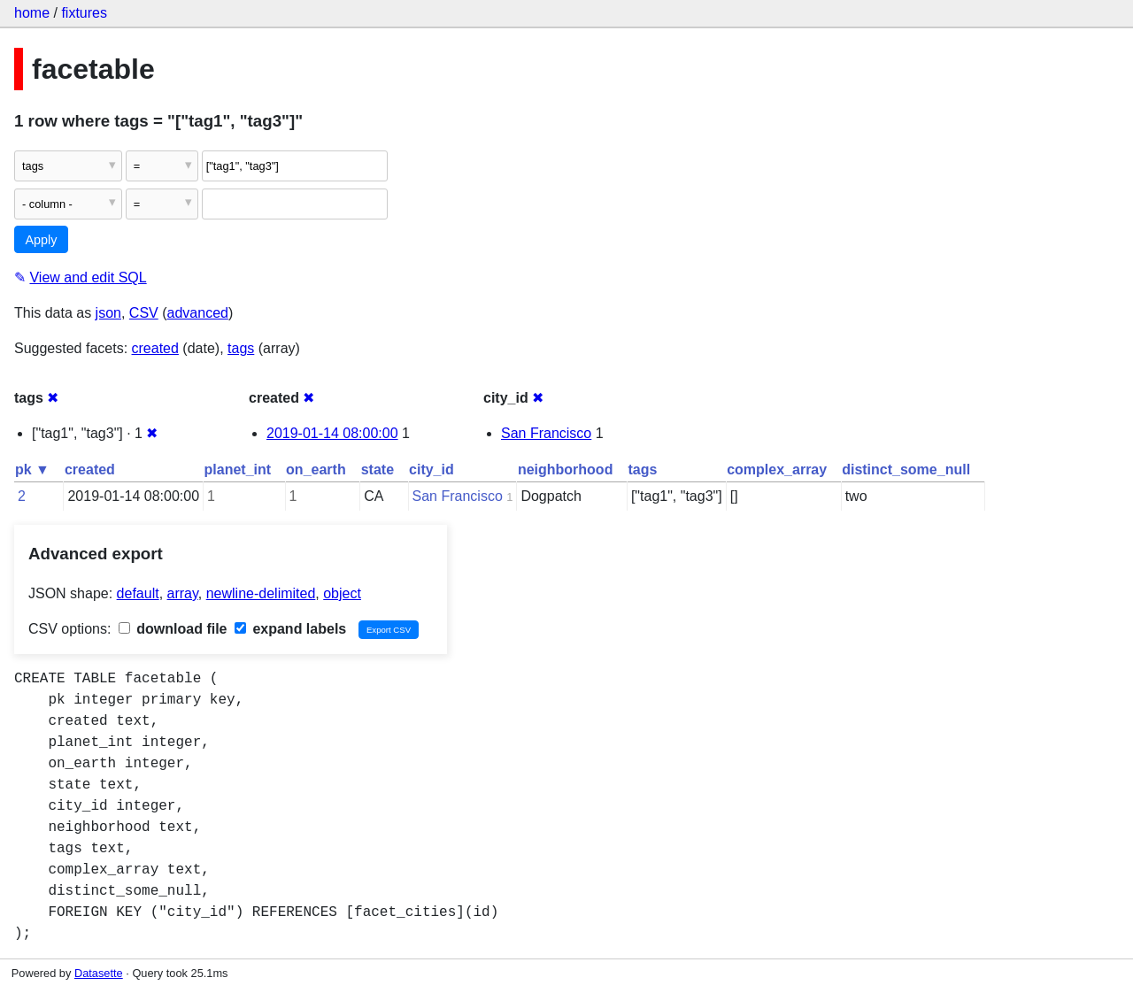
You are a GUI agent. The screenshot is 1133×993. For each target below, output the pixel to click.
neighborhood (565, 469)
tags (240, 348)
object (342, 593)
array (182, 593)
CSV (143, 312)
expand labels (290, 628)
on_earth (316, 469)
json (108, 312)
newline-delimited (261, 593)
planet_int (238, 469)
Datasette (98, 973)
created (155, 348)
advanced (197, 312)
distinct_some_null (906, 469)
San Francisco (546, 433)
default (138, 593)
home (32, 12)
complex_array (777, 469)
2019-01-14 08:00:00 (332, 433)
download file (173, 628)
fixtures (84, 12)
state (377, 469)
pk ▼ (32, 469)
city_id (431, 469)
